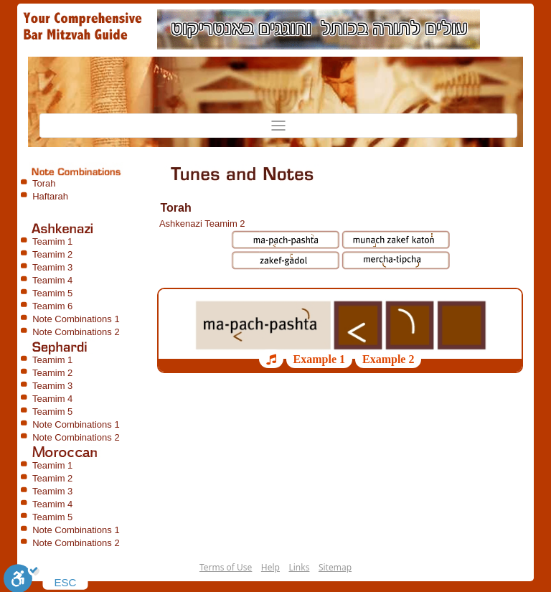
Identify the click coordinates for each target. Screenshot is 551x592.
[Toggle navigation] (278, 125)
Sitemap (335, 567)
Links (298, 567)
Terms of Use (225, 567)
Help (270, 567)
